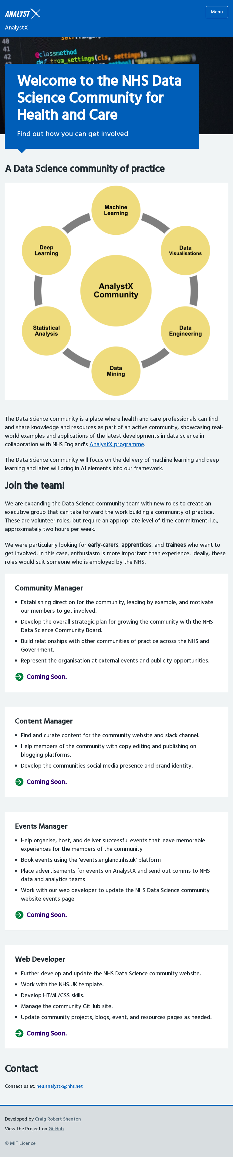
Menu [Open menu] (217, 12)
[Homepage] (23, 19)
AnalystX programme (116, 444)
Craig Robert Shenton (58, 1119)
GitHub (56, 1129)
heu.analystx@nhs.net (59, 1086)
